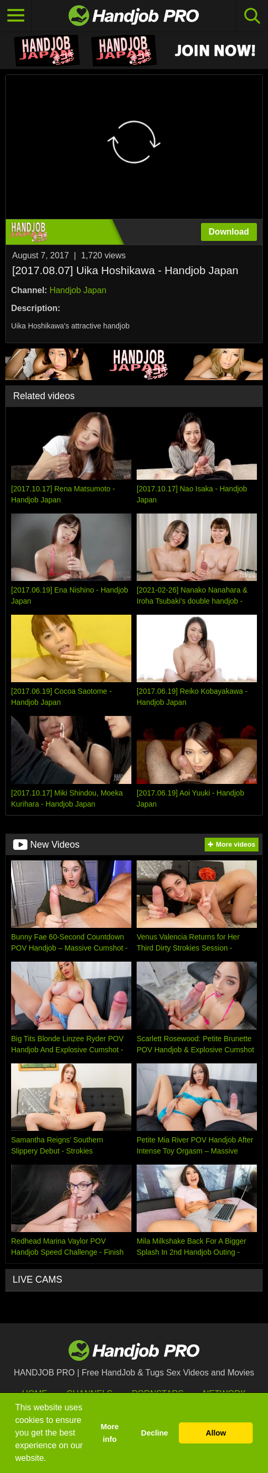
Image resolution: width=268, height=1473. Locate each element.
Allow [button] (216, 1433)
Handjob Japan (78, 290)
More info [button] (110, 1432)
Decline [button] (154, 1433)
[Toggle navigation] (16, 16)
